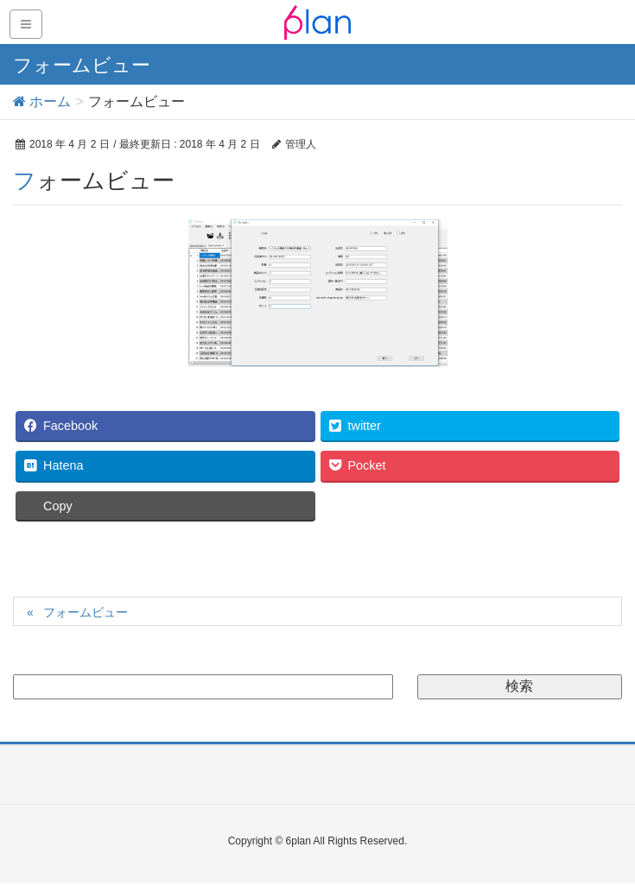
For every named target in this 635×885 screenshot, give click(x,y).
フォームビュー (85, 612)
